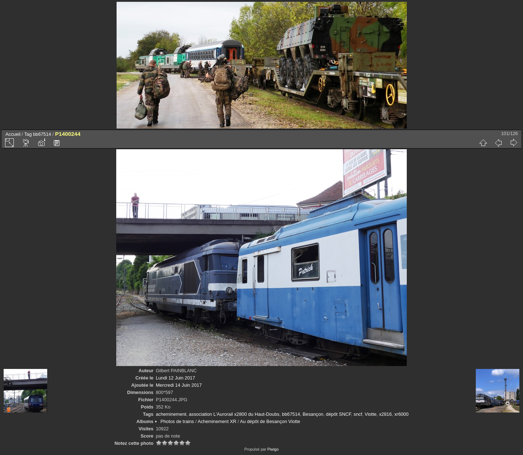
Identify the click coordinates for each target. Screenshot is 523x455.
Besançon (313, 414)
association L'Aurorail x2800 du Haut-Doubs (234, 414)
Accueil (12, 134)
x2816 (385, 414)
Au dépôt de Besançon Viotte (270, 421)
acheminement (171, 414)
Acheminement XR (217, 421)
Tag (28, 134)
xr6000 (401, 414)
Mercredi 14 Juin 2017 (179, 385)
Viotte (371, 414)
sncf (357, 414)
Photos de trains (177, 421)
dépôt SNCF (338, 414)
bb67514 (42, 134)
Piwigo (273, 449)
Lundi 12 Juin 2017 (175, 378)
